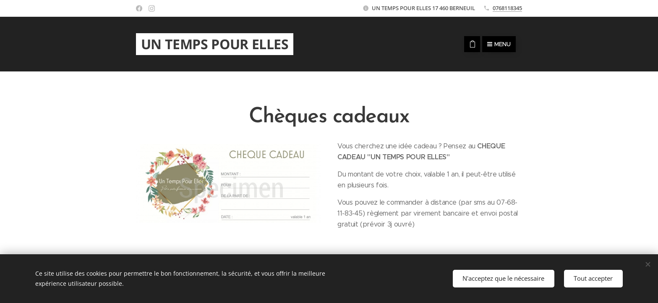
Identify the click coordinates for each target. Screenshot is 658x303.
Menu (499, 44)
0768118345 (507, 8)
